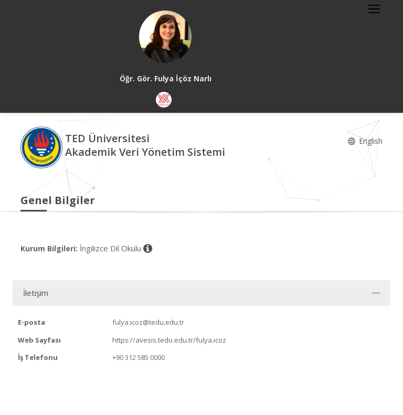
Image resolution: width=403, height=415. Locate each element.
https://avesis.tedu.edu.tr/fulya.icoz (169, 340)
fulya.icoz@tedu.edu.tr (148, 322)
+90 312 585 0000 (138, 357)
